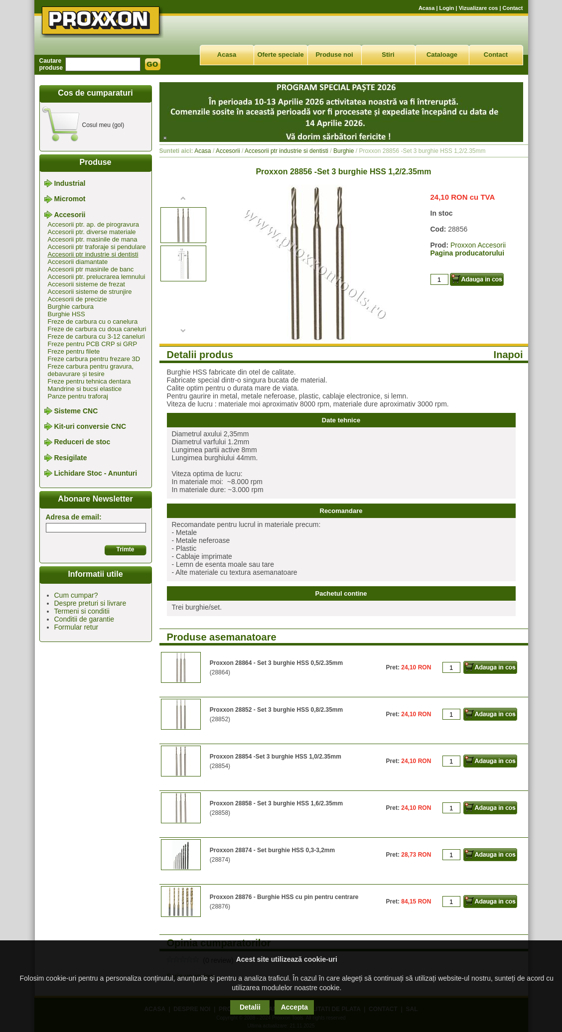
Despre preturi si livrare (90, 603)
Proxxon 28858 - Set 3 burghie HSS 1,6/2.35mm (276, 803)
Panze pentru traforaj (78, 396)
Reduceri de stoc (82, 442)
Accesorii (69, 215)
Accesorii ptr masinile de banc (91, 269)
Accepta (294, 1007)
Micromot (69, 199)
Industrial (69, 183)
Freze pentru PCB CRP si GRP (93, 344)
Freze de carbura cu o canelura (93, 321)
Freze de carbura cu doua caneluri (97, 329)
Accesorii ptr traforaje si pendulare (97, 247)
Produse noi (334, 54)
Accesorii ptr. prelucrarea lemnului (96, 276)
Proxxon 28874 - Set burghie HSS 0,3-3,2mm (272, 850)
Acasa (426, 8)
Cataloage (441, 54)
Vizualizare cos (478, 8)
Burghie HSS (66, 314)
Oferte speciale (280, 54)
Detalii (250, 1007)
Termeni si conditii (82, 611)
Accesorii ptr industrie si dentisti (93, 254)
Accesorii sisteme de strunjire (90, 291)
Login (446, 8)
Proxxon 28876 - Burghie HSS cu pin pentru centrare (284, 897)
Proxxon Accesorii (478, 245)
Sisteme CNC (76, 411)
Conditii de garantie (84, 619)
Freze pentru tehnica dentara (89, 381)
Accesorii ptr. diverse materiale (92, 232)
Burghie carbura (71, 306)
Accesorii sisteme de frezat (86, 284)
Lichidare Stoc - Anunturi (95, 473)
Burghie (343, 150)
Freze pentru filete (74, 351)
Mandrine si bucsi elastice (85, 388)
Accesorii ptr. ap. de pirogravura (94, 224)
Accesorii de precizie (77, 299)
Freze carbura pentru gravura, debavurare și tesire (91, 370)
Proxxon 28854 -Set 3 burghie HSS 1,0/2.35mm (275, 756)
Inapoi (508, 354)
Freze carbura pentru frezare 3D (94, 359)
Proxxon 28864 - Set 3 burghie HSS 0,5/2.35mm (276, 662)
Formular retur (76, 627)
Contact (513, 8)
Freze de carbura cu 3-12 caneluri (96, 336)
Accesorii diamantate (78, 261)
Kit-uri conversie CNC (90, 426)
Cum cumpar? (76, 595)
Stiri (388, 54)
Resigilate (70, 458)
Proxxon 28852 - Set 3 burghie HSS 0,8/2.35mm (276, 709)
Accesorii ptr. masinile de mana (93, 239)
